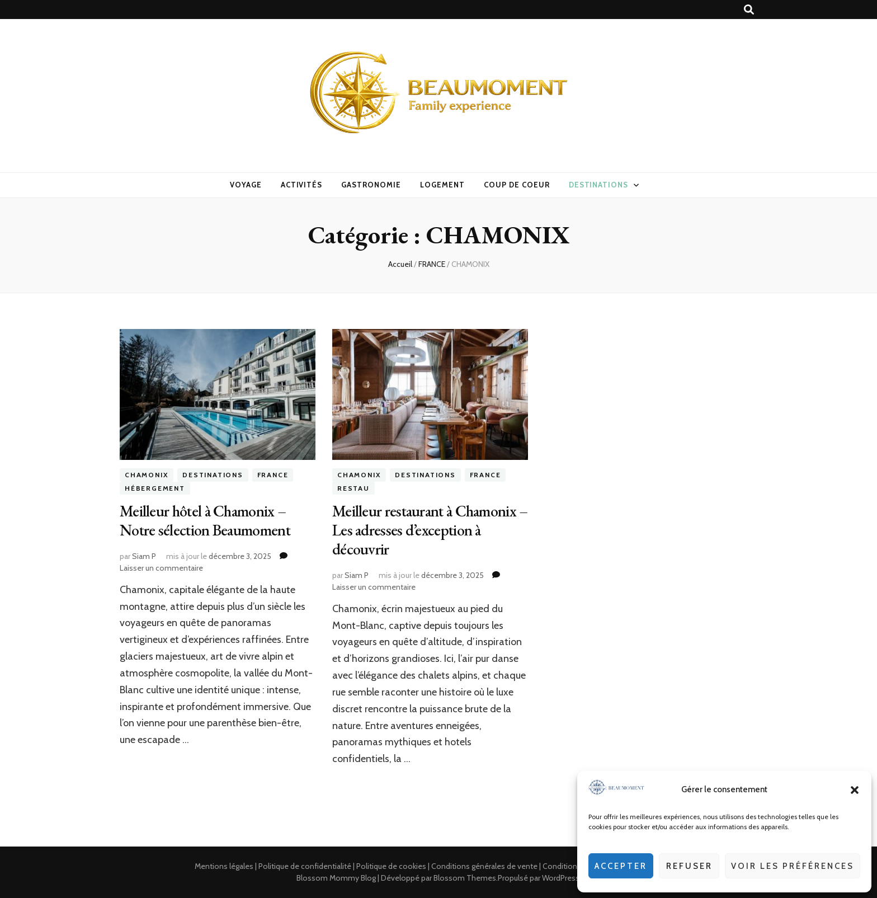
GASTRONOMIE (371, 184)
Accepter (621, 866)
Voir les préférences (792, 866)
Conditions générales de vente (484, 866)
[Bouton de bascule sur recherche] (749, 9)
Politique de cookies (391, 866)
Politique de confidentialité (304, 866)
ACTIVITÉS (302, 184)
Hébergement (155, 488)
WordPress (560, 878)
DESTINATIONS (599, 184)
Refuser (689, 866)
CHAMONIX (146, 475)
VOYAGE (246, 184)
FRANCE (273, 475)
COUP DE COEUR (517, 184)
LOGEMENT (442, 184)
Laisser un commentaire (161, 568)
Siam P (144, 556)
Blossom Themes (464, 878)
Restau (353, 488)
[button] (854, 790)
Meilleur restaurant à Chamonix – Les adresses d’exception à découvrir (430, 530)
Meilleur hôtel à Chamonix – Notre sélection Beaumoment (205, 520)
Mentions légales (224, 866)
